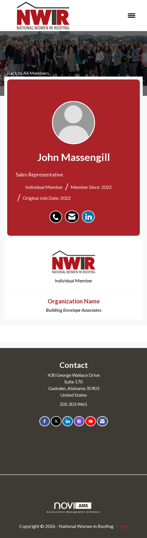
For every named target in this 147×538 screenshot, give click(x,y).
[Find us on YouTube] (90, 421)
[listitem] (57, 214)
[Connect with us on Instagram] (79, 421)
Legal (122, 526)
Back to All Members (26, 73)
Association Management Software (73, 507)
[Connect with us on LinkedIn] (67, 421)
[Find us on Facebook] (44, 421)
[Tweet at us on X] (56, 421)
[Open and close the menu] (111, 15)
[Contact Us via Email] (102, 421)
